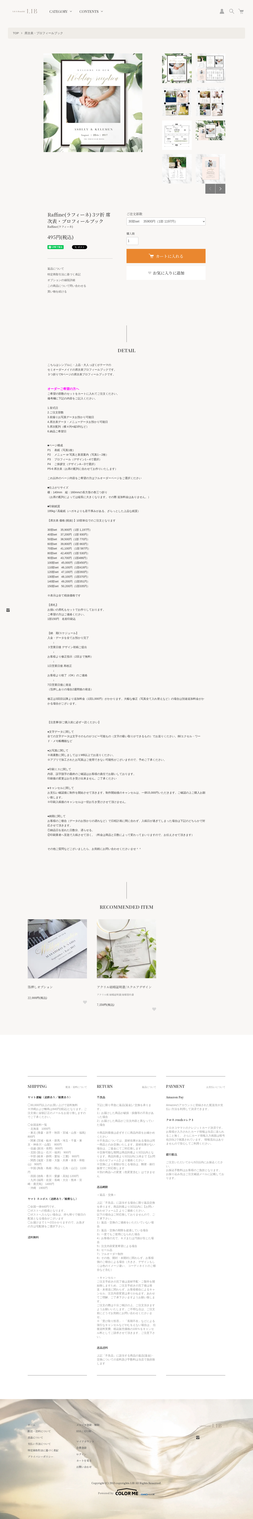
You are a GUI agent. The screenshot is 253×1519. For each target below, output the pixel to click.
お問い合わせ (84, 1467)
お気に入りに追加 (166, 273)
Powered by (126, 1491)
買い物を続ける (57, 291)
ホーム (31, 1425)
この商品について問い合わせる (66, 285)
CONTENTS (89, 11)
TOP (16, 33)
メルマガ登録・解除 (87, 1425)
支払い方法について (39, 1444)
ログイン (81, 1454)
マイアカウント (85, 1441)
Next (220, 189)
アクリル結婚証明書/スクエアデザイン (124, 987)
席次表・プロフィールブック (44, 33)
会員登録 (81, 1448)
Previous (210, 189)
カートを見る (84, 1460)
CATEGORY (58, 11)
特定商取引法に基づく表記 (64, 274)
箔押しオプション (40, 987)
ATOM (87, 1431)
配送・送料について (39, 1431)
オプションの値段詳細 (61, 280)
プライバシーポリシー (40, 1456)
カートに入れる (166, 256)
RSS (78, 1431)
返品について (55, 268)
